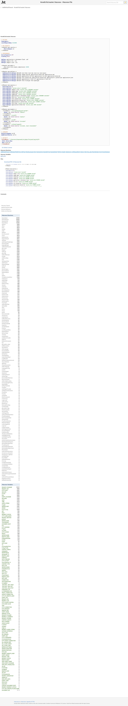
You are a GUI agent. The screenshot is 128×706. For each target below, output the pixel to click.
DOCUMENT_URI (10, 690)
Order (85, 152)
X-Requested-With (11, 538)
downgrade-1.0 (11, 554)
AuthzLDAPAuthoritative (11, 414)
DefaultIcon (11, 354)
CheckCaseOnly (11, 409)
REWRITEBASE (11, 552)
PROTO (11, 533)
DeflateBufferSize (11, 459)
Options (82, 152)
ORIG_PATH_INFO (11, 679)
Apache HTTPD (31, 701)
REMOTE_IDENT (11, 660)
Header (63, 152)
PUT (11, 525)
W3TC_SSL (11, 565)
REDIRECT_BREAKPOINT (11, 676)
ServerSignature (106, 152)
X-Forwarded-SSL (11, 674)
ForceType (11, 302)
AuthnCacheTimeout (11, 472)
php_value (89, 152)
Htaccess (23, 701)
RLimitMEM (11, 457)
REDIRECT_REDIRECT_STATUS (11, 687)
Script (100, 152)
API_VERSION (11, 634)
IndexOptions (11, 317)
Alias (11, 307)
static (11, 500)
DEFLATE (3, 156)
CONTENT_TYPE (11, 564)
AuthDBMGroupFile (11, 437)
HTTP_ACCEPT (11, 560)
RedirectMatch (11, 272)
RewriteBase (11, 222)
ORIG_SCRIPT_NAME (11, 661)
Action (11, 309)
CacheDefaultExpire (11, 469)
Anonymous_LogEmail (11, 454)
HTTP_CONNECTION (11, 607)
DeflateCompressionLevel (11, 360)
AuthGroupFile (11, 301)
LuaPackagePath (11, 424)
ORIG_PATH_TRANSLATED (11, 664)
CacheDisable (11, 406)
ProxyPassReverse (11, 421)
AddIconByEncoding (11, 381)
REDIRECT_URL (11, 600)
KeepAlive (11, 325)
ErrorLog (11, 461)
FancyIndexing (11, 320)
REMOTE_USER (11, 556)
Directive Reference (5, 209)
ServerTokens (11, 269)
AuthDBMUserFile (11, 435)
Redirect (11, 232)
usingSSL (11, 626)
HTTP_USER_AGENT (11, 516)
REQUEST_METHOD (11, 517)
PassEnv (11, 394)
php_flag (11, 253)
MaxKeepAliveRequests (11, 441)
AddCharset (11, 262)
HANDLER (11, 557)
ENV (11, 495)
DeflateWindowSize (11, 480)
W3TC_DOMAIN (11, 621)
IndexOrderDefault (11, 357)
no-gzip (11, 505)
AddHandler (11, 280)
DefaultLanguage (30, 152)
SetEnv (11, 275)
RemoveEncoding (11, 405)
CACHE (11, 540)
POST (11, 512)
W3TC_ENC (11, 543)
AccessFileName (11, 430)
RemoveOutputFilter (11, 417)
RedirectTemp (11, 283)
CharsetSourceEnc (11, 365)
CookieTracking (11, 427)
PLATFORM (11, 668)
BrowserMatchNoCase (11, 378)
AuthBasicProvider (11, 338)
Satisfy (11, 267)
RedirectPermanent (11, 341)
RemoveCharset (11, 379)
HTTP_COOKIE (11, 532)
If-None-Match (11, 575)
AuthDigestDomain (11, 429)
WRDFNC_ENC (11, 610)
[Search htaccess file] (115, 2)
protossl (11, 519)
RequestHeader (11, 264)
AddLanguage (11, 349)
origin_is (11, 628)
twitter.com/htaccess (6, 211)
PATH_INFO (11, 572)
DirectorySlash (11, 322)
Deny (35, 152)
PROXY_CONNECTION (11, 592)
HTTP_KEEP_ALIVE (11, 604)
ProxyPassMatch (11, 416)
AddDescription (11, 346)
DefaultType (11, 376)
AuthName (11, 282)
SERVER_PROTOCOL (11, 650)
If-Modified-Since (11, 568)
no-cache (11, 530)
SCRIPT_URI (11, 636)
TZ (11, 544)
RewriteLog (11, 403)
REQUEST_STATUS (11, 658)
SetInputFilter (11, 419)
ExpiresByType (46, 152)
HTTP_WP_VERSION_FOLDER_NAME (11, 688)
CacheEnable (11, 465)
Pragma (11, 528)
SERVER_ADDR (11, 520)
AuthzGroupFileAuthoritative (11, 440)
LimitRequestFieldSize (11, 464)
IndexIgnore (68, 152)
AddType (23, 152)
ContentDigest (11, 371)
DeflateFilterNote (11, 386)
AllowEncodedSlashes (11, 433)
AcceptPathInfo (11, 326)
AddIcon (11, 339)
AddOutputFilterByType (15, 152)
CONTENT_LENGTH (11, 620)
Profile (11, 541)
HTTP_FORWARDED (11, 637)
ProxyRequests (11, 445)
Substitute (11, 373)
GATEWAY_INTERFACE (11, 631)
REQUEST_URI (11, 489)
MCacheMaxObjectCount (11, 448)
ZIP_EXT (11, 672)
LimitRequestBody (75, 152)
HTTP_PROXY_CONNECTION (11, 640)
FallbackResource (11, 318)
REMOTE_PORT (11, 671)
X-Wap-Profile (11, 548)
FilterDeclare (11, 298)
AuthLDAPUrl (11, 402)
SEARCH (11, 570)
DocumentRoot (11, 350)
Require (11, 250)
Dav (11, 342)
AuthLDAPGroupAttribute (11, 477)
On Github (4, 147)
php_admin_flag (11, 408)
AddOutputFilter (11, 304)
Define (11, 312)
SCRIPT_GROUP (11, 655)
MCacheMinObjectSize (11, 443)
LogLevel (11, 425)
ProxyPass (11, 392)
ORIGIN (11, 508)
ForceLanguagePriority (11, 382)
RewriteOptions (11, 291)
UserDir (11, 370)
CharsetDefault (11, 362)
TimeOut (11, 334)
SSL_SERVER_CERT (11, 642)
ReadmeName (11, 331)
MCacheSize (11, 449)
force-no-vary (11, 509)
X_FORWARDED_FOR (11, 591)
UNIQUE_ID (11, 677)
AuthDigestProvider (11, 389)
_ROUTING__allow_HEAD (11, 584)
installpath (11, 669)
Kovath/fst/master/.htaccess (22, 7)
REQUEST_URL (11, 599)
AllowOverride (11, 299)
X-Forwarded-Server (11, 639)
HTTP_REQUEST (11, 608)
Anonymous (11, 315)
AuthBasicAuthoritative (11, 390)
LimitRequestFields (11, 462)
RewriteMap (11, 384)
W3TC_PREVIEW (11, 559)
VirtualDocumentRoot (11, 277)
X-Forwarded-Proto (11, 546)
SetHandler (11, 306)
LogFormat (11, 400)
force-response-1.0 (11, 562)
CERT (11, 605)
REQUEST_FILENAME (11, 487)
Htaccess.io (17, 701)
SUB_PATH (11, 684)
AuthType (11, 286)
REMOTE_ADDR (11, 536)
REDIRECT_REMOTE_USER (11, 653)
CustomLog (11, 398)
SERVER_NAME (11, 535)
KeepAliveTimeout (11, 478)
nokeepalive (11, 551)
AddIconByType (11, 366)
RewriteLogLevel (11, 397)
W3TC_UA (11, 573)
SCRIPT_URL (11, 597)
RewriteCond (11, 221)
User (11, 259)
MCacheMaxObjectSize (11, 446)
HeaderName (11, 336)
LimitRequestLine (11, 467)
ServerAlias (11, 438)
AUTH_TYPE (11, 632)
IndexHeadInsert (11, 374)
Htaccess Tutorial (5, 205)
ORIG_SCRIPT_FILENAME (11, 663)
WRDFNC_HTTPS (11, 613)
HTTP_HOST (11, 490)
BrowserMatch (11, 270)
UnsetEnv (11, 387)
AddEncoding (11, 258)
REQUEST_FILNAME (11, 615)
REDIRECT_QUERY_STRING (11, 629)
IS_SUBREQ (11, 583)
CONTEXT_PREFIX (11, 549)
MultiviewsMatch (11, 422)
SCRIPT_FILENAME (11, 497)
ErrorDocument (11, 234)
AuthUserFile (11, 288)
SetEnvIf (11, 266)
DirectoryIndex (11, 243)
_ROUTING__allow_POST (11, 588)
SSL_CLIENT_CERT (11, 645)
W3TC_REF (11, 578)
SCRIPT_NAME (11, 612)
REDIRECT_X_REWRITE (11, 616)
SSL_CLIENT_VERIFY (11, 644)
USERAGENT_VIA (11, 589)
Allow (11, 226)
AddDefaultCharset (7, 7)
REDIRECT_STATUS (11, 514)
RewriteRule (11, 218)
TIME (11, 501)
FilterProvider (11, 294)
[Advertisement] (64, 21)
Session (11, 285)
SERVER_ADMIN (11, 567)
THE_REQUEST (11, 522)
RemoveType (11, 333)
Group (11, 310)
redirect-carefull (11, 623)
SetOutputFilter (11, 261)
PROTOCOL (11, 682)
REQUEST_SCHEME (11, 618)
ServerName (11, 347)
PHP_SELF (11, 652)
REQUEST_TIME (11, 656)
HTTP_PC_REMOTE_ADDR (11, 596)
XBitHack (11, 363)
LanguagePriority (11, 368)
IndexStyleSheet (11, 352)
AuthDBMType (11, 456)
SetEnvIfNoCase (11, 254)
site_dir (11, 666)
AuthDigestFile (11, 413)
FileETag (60, 152)
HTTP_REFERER (11, 527)
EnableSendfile (11, 432)
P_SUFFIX (11, 624)
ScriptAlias (11, 395)
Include (11, 256)
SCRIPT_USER (11, 680)
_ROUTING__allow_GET (11, 586)
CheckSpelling (11, 355)
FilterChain (11, 293)
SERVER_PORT (11, 506)
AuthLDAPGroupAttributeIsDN (11, 473)
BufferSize (11, 470)
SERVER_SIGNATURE (11, 648)
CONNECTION (11, 580)
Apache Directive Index (6, 207)
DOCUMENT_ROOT (11, 524)
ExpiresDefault (53, 152)
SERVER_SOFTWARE (11, 647)
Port (11, 274)
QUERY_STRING (11, 503)
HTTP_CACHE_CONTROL (11, 602)
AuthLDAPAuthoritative (11, 451)
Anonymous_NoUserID (11, 453)
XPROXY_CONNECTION (11, 594)
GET (11, 511)
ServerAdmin (11, 411)
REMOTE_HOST (11, 576)
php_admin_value (11, 344)
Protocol (11, 328)
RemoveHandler (11, 314)
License (10, 147)
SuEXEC (11, 475)
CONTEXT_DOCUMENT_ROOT (11, 685)
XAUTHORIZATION (11, 581)
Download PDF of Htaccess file (12, 162)
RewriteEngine (95, 152)
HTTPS (11, 493)
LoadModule (11, 358)
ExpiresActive (40, 152)
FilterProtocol (11, 296)
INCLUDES (11, 498)
